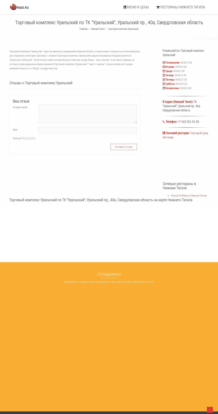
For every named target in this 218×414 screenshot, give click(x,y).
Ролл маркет (62, 389)
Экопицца (60, 380)
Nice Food (60, 376)
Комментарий (20, 107)
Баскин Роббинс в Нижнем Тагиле (189, 195)
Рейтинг (18, 138)
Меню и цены (136, 7)
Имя (15, 129)
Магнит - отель (63, 385)
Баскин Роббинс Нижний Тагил (117, 372)
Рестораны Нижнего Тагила (180, 7)
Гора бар (60, 372)
